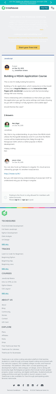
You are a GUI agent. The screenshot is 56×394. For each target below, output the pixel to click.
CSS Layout (6, 289)
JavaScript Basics (8, 278)
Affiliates (5, 335)
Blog (3, 308)
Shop (4, 342)
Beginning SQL (7, 261)
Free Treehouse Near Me (11, 346)
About (4, 305)
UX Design (5, 240)
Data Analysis (7, 236)
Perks (4, 339)
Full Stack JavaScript (9, 229)
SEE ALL (5, 244)
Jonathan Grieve (21, 70)
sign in (16, 200)
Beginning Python (8, 257)
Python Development (9, 233)
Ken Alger (16, 123)
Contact (5, 319)
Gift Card (5, 322)
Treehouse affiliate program (26, 1)
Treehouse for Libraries (10, 349)
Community (6, 312)
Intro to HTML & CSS (9, 282)
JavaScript (8, 58)
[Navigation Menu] (52, 8)
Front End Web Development (12, 226)
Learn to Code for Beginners (12, 254)
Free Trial (44, 8)
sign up (25, 200)
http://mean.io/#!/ (12, 174)
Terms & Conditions (13, 390)
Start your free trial (28, 47)
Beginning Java (7, 264)
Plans (4, 332)
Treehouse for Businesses (11, 353)
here (41, 29)
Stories (4, 315)
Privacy (25, 390)
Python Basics (7, 285)
